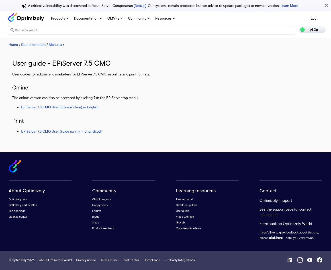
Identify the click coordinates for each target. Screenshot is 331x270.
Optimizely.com (18, 199)
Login (315, 18)
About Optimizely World (55, 260)
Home (13, 44)
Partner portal (184, 199)
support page (283, 209)
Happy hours (100, 205)
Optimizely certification (23, 205)
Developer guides (186, 205)
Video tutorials (185, 217)
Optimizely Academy (188, 228)
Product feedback (103, 228)
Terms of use (109, 260)
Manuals (55, 44)
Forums (96, 211)
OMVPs (115, 18)
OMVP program (101, 199)
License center (18, 217)
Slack (95, 222)
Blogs (95, 217)
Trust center (130, 260)
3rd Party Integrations (180, 260)
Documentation (88, 18)
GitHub (180, 222)
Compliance (152, 260)
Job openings (17, 211)
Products (60, 18)
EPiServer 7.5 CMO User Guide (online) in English (59, 107)
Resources (165, 18)
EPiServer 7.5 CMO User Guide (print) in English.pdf (61, 131)
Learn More (289, 5)
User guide (182, 211)
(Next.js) (140, 5)
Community (139, 18)
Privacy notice (86, 260)
